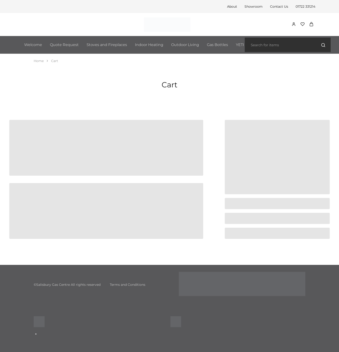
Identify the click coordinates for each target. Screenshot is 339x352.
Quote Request (64, 45)
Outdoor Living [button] (185, 45)
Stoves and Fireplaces (107, 45)
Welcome (33, 45)
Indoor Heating (149, 45)
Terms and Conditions (127, 285)
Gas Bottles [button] (217, 45)
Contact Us (279, 6)
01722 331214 (305, 6)
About (232, 6)
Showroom (253, 6)
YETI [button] (240, 45)
